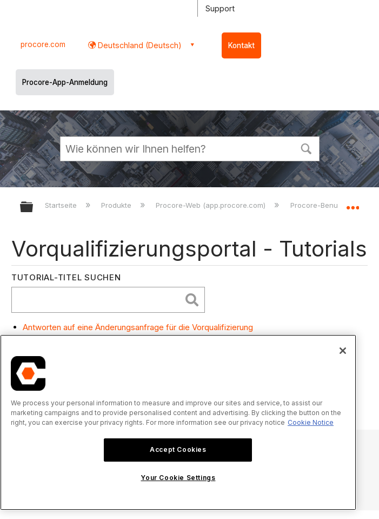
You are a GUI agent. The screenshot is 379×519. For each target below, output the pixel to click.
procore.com (43, 44)
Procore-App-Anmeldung (65, 82)
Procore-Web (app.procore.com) (212, 205)
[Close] (343, 351)
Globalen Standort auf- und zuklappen (352, 203)
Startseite (62, 205)
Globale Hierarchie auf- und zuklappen (33, 207)
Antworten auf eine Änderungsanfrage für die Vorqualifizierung (138, 327)
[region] (178, 422)
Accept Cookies (178, 449)
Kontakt (241, 45)
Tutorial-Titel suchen (66, 277)
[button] (307, 148)
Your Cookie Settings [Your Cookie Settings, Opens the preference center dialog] (178, 478)
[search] (99, 300)
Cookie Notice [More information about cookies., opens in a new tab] (311, 422)
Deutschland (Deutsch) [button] (139, 45)
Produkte (117, 205)
